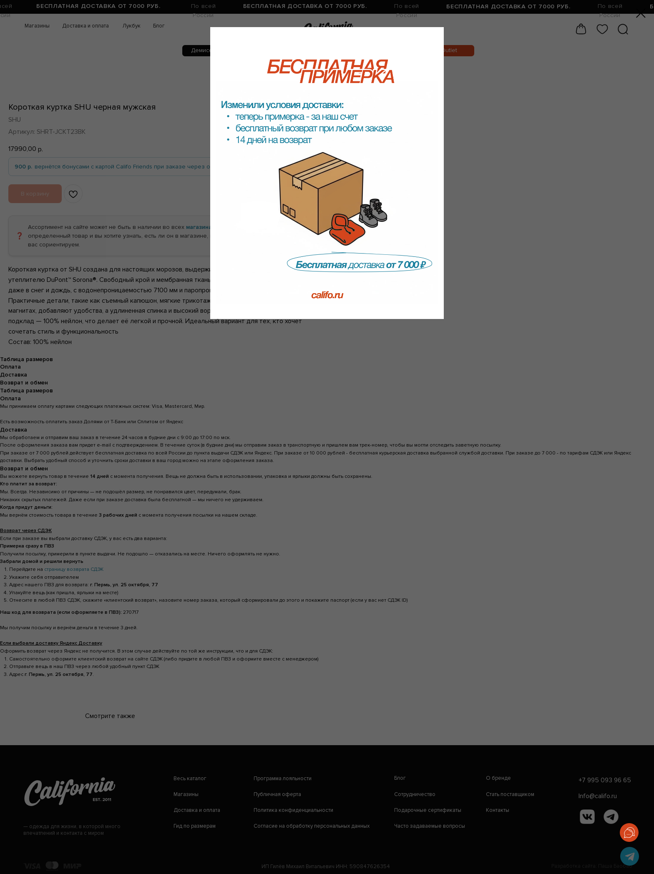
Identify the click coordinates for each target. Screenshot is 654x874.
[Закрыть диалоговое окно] (641, 13)
